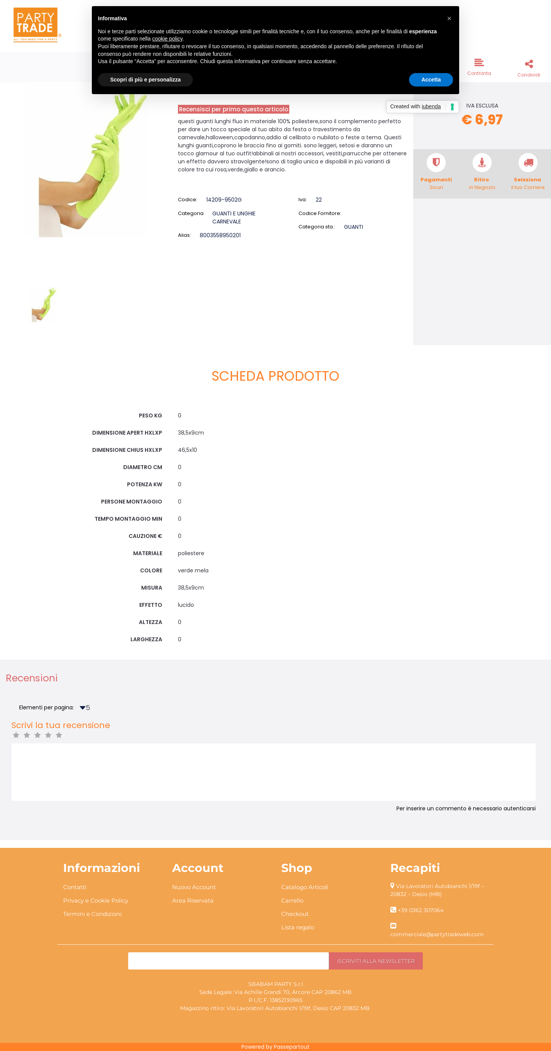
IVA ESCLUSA (482, 105)
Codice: (187, 199)
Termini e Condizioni (92, 913)
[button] (479, 66)
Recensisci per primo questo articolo (233, 109)
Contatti (74, 887)
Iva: (302, 199)
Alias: (184, 235)
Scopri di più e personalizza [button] (145, 80)
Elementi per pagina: (46, 707)
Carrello (292, 900)
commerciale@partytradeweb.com (437, 934)
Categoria (191, 213)
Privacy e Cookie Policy (95, 900)
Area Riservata (193, 900)
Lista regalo (297, 927)
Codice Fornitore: (319, 213)
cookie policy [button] (167, 39)
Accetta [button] (431, 80)
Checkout (295, 913)
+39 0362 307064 (420, 910)
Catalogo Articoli (304, 887)
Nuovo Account (194, 887)
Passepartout (292, 1047)
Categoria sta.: (316, 226)
